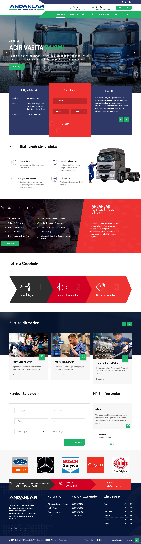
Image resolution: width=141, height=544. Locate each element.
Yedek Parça (52, 508)
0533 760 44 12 (77, 504)
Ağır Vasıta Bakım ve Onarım (58, 504)
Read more (17, 375)
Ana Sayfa (61, 14)
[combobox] (79, 111)
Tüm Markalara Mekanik (108, 363)
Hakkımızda (73, 14)
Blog (115, 14)
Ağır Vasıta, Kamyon (64, 361)
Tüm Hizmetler (53, 516)
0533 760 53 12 (77, 508)
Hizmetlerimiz (88, 14)
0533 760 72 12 (77, 516)
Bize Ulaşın (123, 8)
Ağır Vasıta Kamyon (22, 361)
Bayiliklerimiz (103, 14)
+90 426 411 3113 (79, 9)
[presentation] (6, 53)
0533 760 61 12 (77, 512)
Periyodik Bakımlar (54, 512)
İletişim (125, 14)
